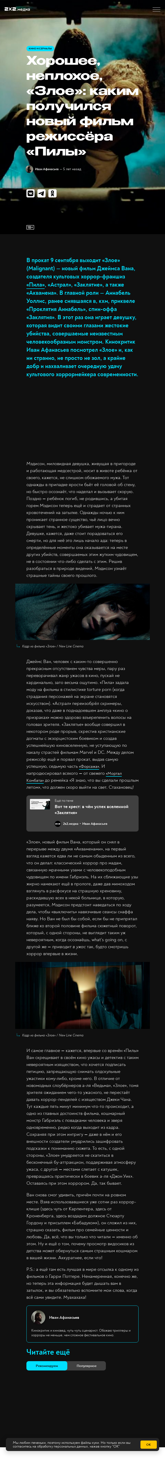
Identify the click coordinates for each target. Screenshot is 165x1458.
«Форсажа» (90, 767)
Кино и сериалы (41, 49)
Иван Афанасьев (48, 170)
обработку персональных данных (63, 1446)
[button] (156, 9)
